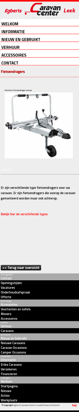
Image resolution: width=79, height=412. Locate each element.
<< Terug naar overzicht (21, 267)
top (74, 405)
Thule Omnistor (7, 170)
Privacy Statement (51, 405)
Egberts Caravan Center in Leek (28, 405)
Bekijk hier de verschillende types (25, 213)
